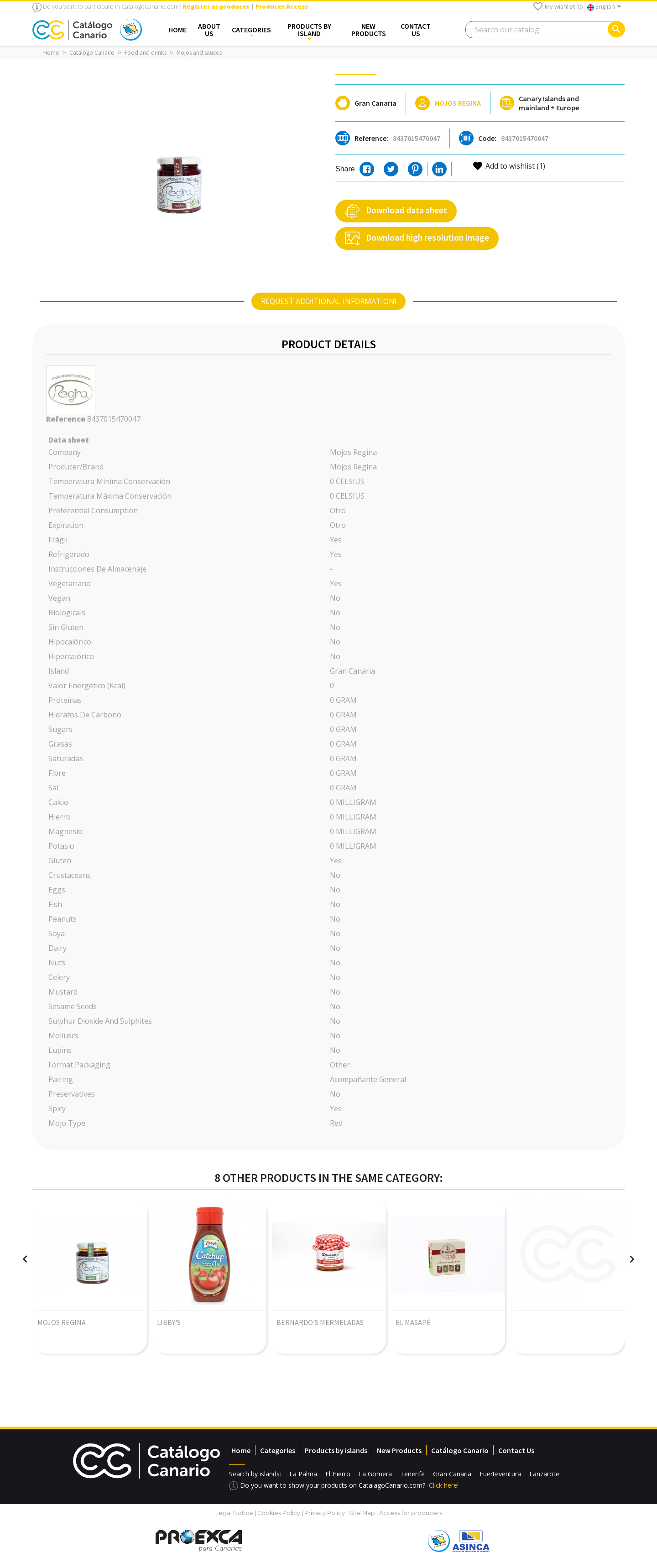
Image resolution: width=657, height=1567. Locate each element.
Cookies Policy (279, 1513)
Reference (65, 418)
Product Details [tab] (329, 343)
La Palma (303, 1473)
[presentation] (25, 1259)
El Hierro (337, 1473)
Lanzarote (544, 1473)
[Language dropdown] (606, 7)
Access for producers (410, 1513)
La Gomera (375, 1473)
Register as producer (216, 6)
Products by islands (336, 1450)
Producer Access (282, 6)
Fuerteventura (500, 1473)
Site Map (362, 1513)
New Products (399, 1450)
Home (240, 1450)
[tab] (328, 301)
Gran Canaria (452, 1473)
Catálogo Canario (460, 1450)
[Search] (545, 29)
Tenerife (412, 1473)
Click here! (444, 1485)
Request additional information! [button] (328, 301)
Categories (277, 1450)
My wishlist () (557, 6)
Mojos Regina (457, 103)
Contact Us (516, 1450)
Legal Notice (234, 1513)
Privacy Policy (324, 1513)
